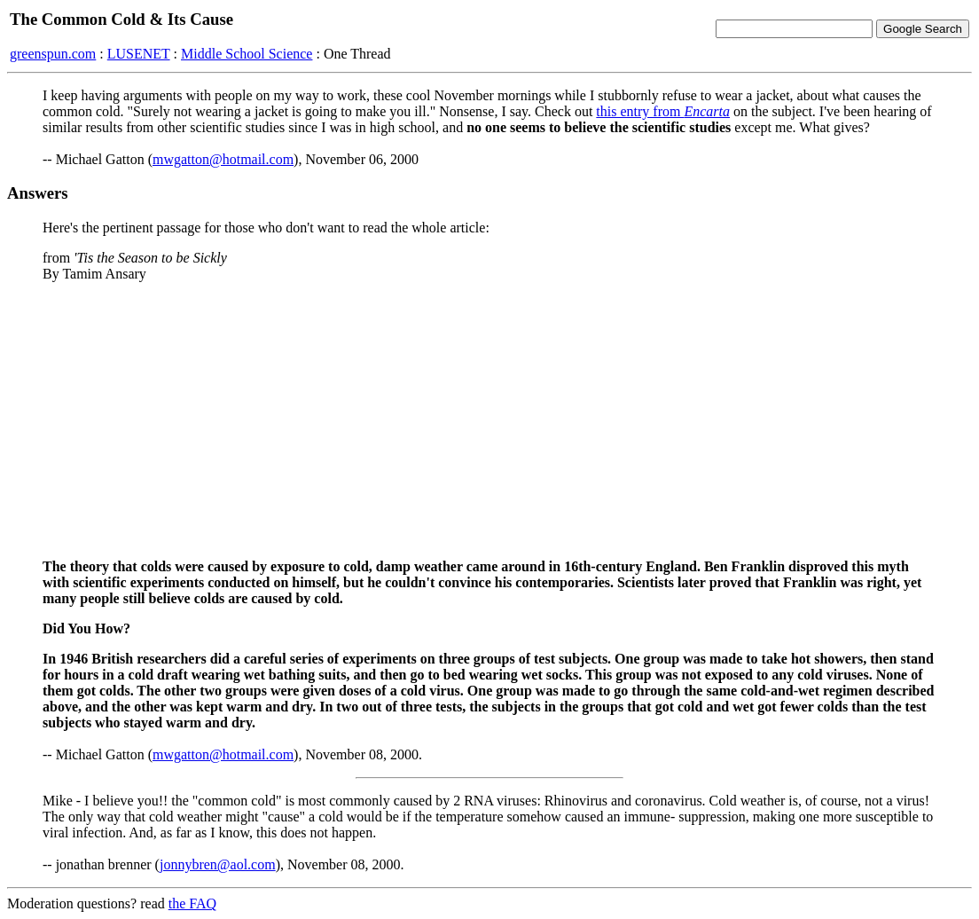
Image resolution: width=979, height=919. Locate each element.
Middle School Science (246, 53)
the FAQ (192, 903)
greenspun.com (53, 53)
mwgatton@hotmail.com (223, 159)
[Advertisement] (489, 420)
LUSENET (138, 53)
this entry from (663, 111)
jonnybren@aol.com (218, 864)
